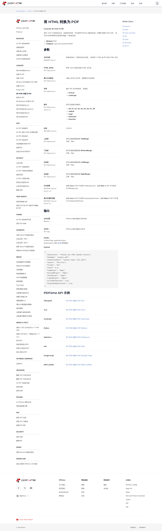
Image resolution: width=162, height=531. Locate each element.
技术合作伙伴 (63, 492)
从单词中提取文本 (22, 186)
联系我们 (62, 488)
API (127, 503)
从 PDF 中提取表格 (22, 178)
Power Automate (129, 33)
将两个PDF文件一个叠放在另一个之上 (28, 335)
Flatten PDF (20, 90)
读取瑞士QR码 (21, 51)
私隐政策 (133, 527)
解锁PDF (19, 441)
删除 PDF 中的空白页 (23, 375)
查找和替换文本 (21, 202)
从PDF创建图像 (21, 277)
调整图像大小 (21, 300)
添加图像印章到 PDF (23, 144)
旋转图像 (19, 308)
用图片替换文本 (21, 297)
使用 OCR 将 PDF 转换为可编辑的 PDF (27, 206)
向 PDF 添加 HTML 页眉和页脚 (27, 132)
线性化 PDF (20, 97)
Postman (19, 32)
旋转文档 (19, 391)
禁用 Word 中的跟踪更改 (25, 452)
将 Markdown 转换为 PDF (25, 101)
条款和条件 (142, 527)
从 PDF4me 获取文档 (23, 402)
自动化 (106, 488)
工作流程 (122, 4)
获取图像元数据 (21, 289)
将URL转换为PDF (22, 117)
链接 (59, 241)
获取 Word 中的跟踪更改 (25, 247)
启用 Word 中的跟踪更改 (25, 235)
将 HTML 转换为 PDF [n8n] (75, 345)
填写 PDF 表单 (21, 223)
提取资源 (19, 175)
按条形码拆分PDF (22, 344)
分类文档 (19, 163)
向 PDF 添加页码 (22, 140)
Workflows (127, 43)
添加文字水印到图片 (23, 266)
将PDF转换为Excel (22, 105)
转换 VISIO (20, 78)
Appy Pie (127, 26)
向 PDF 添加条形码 (22, 43)
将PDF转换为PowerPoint (24, 109)
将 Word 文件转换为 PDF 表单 (27, 82)
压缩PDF (19, 364)
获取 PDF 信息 (21, 417)
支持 (140, 4)
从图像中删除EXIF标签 (24, 316)
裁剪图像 (19, 281)
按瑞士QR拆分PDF (22, 348)
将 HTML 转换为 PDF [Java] (75, 308)
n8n (125, 36)
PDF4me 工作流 (131, 485)
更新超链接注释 (21, 406)
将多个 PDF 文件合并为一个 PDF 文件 (27, 328)
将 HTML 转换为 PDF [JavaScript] (77, 317)
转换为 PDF (20, 74)
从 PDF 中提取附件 (22, 167)
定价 (132, 4)
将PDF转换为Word (22, 113)
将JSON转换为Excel (23, 70)
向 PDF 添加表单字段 (23, 219)
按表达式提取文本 (22, 182)
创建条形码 (20, 47)
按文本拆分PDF (21, 352)
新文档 (103, 4)
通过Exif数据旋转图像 (24, 304)
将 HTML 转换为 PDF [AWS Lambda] (79, 363)
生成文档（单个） (22, 239)
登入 (150, 4)
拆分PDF (19, 340)
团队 (105, 485)
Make (126, 29)
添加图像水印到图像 (23, 262)
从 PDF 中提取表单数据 (24, 171)
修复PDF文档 (20, 425)
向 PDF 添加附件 (22, 128)
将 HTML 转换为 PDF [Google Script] (79, 354)
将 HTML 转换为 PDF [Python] (76, 326)
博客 (83, 485)
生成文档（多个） (22, 243)
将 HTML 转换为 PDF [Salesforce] (78, 335)
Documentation (20, 11)
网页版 (61, 496)
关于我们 (62, 485)
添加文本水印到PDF (23, 151)
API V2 (30, 11)
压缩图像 (19, 270)
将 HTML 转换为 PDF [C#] (75, 299)
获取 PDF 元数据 (22, 421)
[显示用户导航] (157, 4)
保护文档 (19, 437)
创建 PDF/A (20, 86)
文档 (112, 4)
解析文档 (19, 190)
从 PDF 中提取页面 (22, 383)
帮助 (83, 488)
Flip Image (20, 285)
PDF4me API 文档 (22, 28)
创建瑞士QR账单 (22, 55)
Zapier (126, 39)
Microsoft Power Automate (135, 496)
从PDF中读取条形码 (23, 59)
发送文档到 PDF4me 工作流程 (26, 464)
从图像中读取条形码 (23, 312)
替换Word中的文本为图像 (25, 250)
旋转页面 (19, 387)
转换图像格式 (21, 274)
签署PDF (19, 147)
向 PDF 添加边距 (22, 136)
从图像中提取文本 (22, 293)
